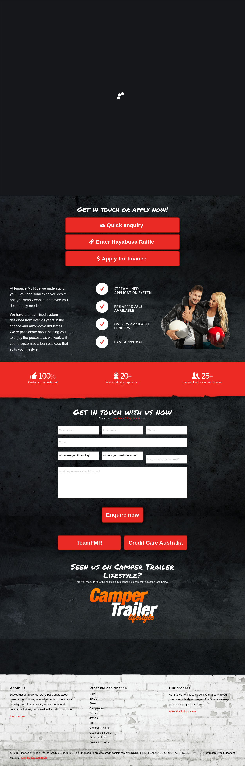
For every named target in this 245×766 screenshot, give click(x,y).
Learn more (17, 716)
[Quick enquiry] (122, 225)
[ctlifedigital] (122, 605)
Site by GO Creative (34, 757)
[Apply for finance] (122, 259)
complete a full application (126, 418)
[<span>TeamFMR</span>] (89, 543)
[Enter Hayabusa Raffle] (122, 242)
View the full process (182, 711)
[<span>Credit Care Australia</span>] (155, 543)
